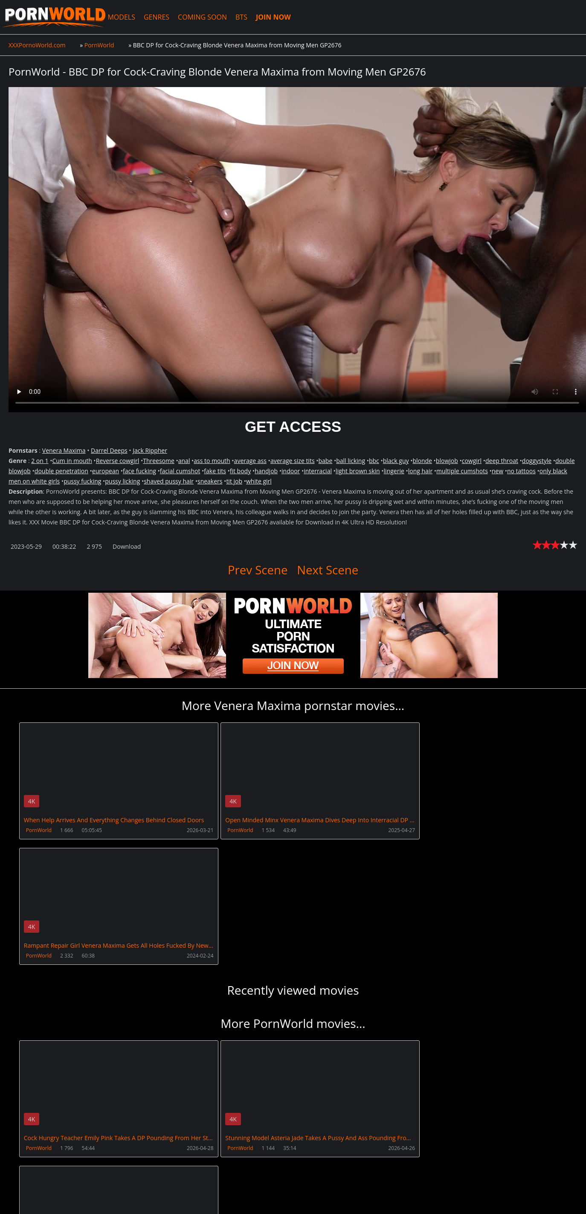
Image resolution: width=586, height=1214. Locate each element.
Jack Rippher (150, 450)
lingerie (394, 471)
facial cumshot (180, 471)
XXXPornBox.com (210, 1163)
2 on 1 (39, 461)
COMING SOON (205, 17)
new (497, 471)
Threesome (158, 461)
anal (184, 461)
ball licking (350, 461)
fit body (240, 471)
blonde (422, 461)
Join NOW (23, 1163)
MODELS (124, 17)
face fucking (139, 471)
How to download (144, 1163)
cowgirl (472, 461)
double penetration (61, 471)
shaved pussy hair (169, 481)
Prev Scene (257, 570)
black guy (396, 461)
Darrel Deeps (109, 450)
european (105, 471)
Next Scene (328, 570)
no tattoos (521, 471)
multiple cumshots (462, 471)
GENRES (159, 17)
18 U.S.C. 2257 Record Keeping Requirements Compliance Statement (282, 1188)
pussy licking (122, 481)
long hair (420, 471)
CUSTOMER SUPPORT (75, 1163)
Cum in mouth (72, 461)
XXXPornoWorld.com (55, 17)
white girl (259, 481)
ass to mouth (212, 461)
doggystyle (536, 461)
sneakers (210, 481)
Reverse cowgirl (117, 461)
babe (325, 461)
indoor (290, 471)
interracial (318, 471)
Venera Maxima (64, 450)
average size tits (292, 461)
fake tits (215, 471)
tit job (234, 481)
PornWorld (39, 830)
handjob (266, 471)
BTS (245, 17)
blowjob (447, 461)
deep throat (501, 461)
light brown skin (358, 471)
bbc (374, 461)
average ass (250, 461)
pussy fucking (82, 481)
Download (127, 546)
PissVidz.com (266, 1163)
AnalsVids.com (317, 1163)
